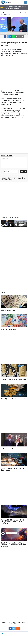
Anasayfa (4, 622)
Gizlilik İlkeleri (21, 622)
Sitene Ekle (13, 624)
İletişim (14, 622)
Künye (9, 622)
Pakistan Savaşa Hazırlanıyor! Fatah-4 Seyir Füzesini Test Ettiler (16, 7)
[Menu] (25, 2)
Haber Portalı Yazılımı (9, 633)
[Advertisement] (14, 74)
